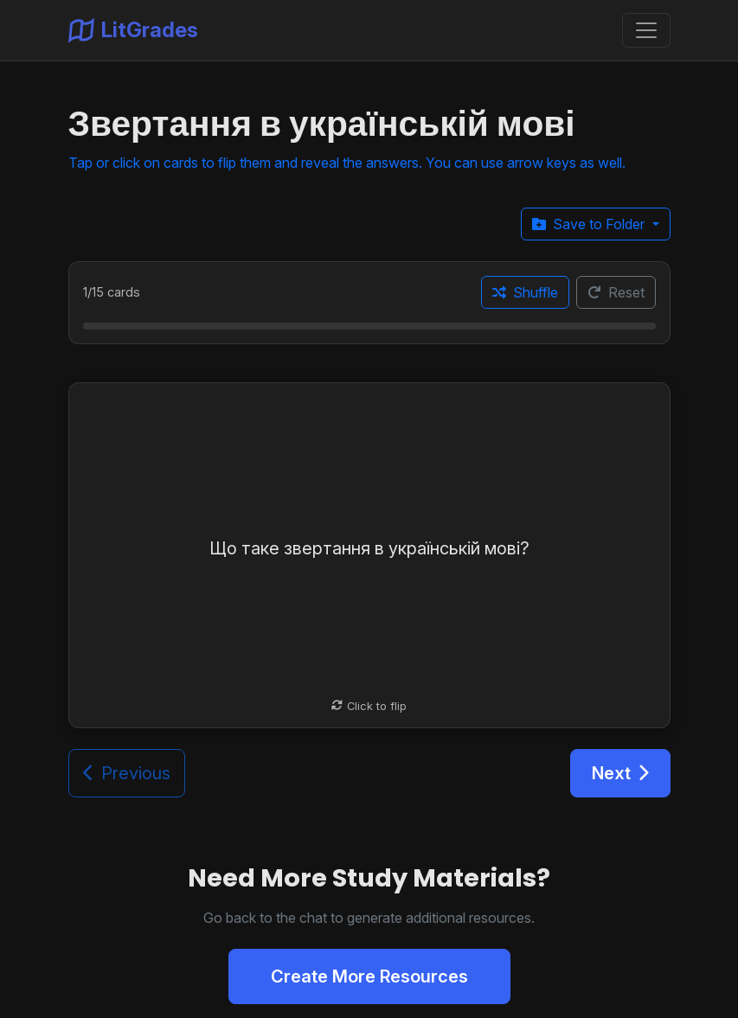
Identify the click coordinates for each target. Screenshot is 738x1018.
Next (620, 773)
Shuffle (525, 292)
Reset (616, 292)
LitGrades (133, 30)
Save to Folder (590, 224)
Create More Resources (369, 976)
